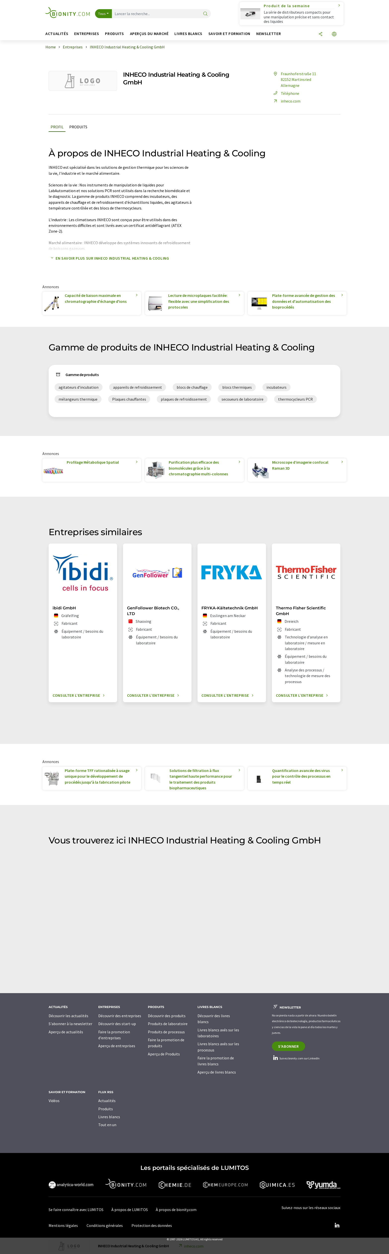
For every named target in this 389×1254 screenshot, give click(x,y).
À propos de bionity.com (176, 1209)
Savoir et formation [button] (229, 33)
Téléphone (285, 93)
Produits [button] (114, 33)
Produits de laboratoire (168, 1023)
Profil (57, 126)
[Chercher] (205, 14)
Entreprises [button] (86, 33)
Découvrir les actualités (68, 1015)
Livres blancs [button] (188, 33)
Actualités (107, 1100)
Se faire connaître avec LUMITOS (76, 1209)
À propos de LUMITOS (129, 1209)
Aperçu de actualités (66, 1031)
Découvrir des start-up (117, 1023)
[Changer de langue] (334, 34)
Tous (102, 13)
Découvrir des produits (167, 1015)
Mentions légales (63, 1225)
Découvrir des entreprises (119, 1015)
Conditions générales (105, 1225)
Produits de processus (166, 1031)
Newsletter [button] (268, 33)
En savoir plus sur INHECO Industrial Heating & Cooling (109, 258)
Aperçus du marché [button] (149, 33)
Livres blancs (109, 1116)
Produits (78, 126)
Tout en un (107, 1124)
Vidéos (54, 1100)
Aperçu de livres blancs (216, 1072)
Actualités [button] (56, 33)
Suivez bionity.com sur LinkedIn (296, 1058)
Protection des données (151, 1225)
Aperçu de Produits (164, 1053)
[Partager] (320, 34)
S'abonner (288, 1046)
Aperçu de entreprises (116, 1045)
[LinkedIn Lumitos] (336, 1225)
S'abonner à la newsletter (70, 1023)
